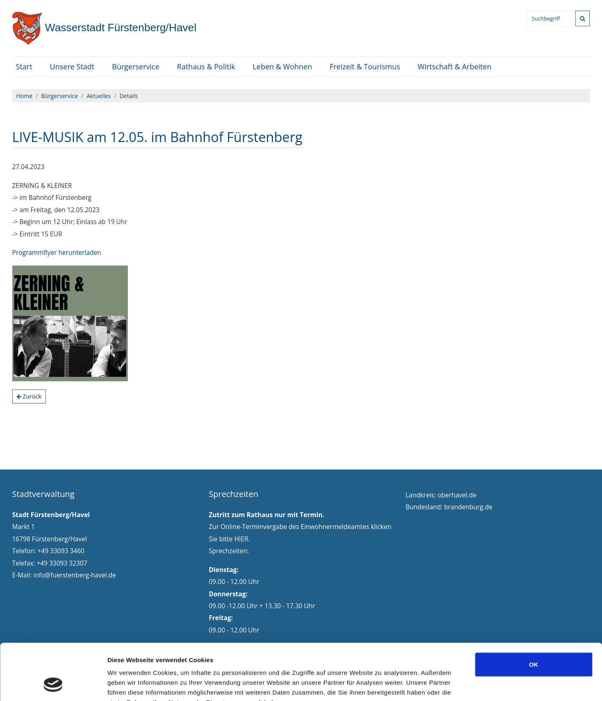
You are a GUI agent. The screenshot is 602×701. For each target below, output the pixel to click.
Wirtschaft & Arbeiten (454, 66)
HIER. (242, 538)
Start (24, 66)
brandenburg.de (468, 506)
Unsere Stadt (72, 66)
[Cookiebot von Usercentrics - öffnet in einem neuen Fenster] (53, 685)
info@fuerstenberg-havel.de (75, 575)
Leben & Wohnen (282, 66)
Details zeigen (436, 684)
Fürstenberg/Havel (104, 27)
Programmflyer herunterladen (56, 252)
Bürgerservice (135, 66)
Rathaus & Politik (206, 66)
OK (533, 613)
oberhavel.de (457, 494)
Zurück (28, 396)
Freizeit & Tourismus (364, 66)
